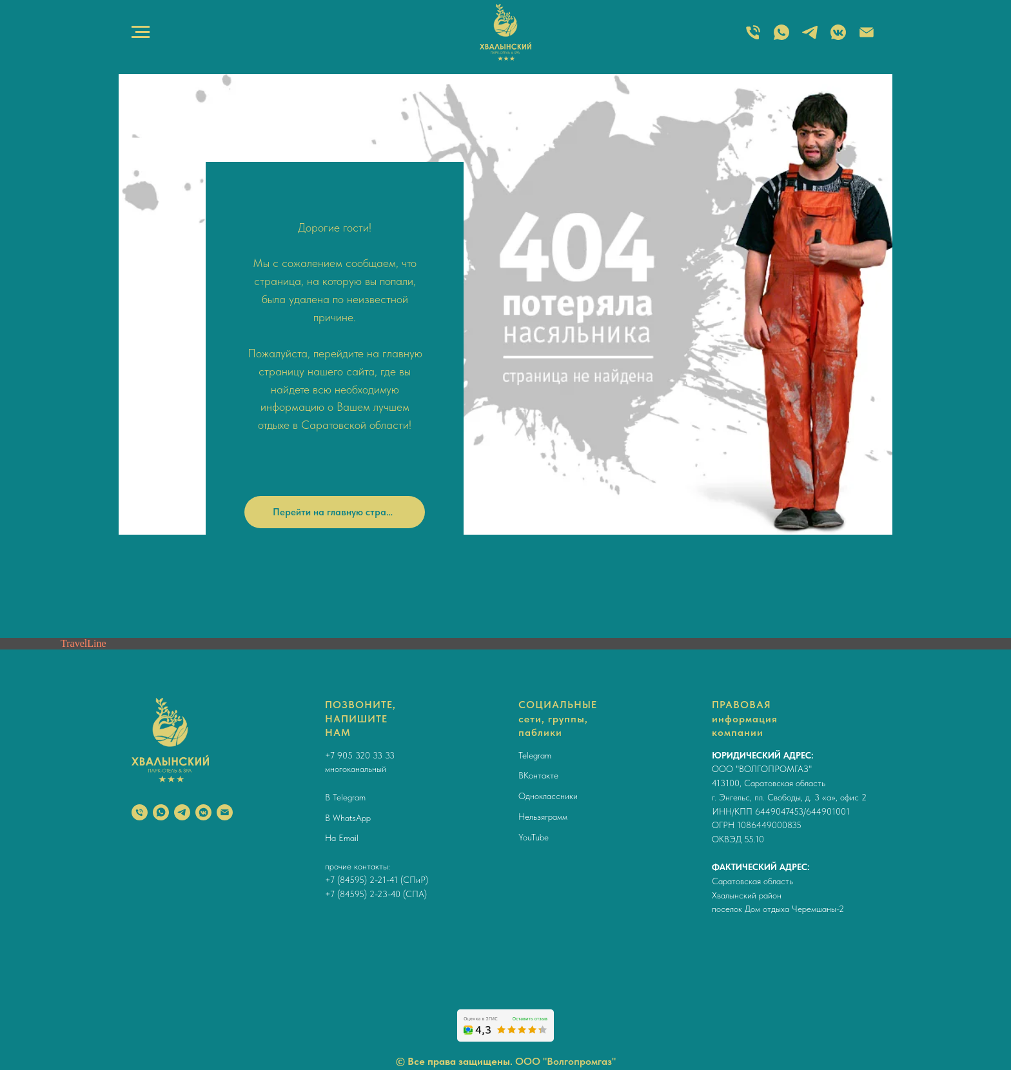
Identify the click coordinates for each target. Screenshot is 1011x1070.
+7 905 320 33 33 (360, 755)
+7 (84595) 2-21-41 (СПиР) (376, 880)
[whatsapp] (161, 812)
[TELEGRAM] (810, 38)
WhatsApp (352, 818)
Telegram (349, 797)
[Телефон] (140, 812)
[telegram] (182, 812)
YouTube (533, 837)
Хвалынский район (746, 895)
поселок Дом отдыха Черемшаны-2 (778, 909)
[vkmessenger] (203, 812)
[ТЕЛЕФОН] (753, 38)
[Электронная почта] (866, 38)
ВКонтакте (538, 775)
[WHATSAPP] (781, 38)
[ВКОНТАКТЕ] (838, 38)
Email (348, 838)
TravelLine (83, 643)
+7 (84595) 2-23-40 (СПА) (376, 894)
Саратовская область (752, 881)
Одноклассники (548, 796)
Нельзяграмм (542, 816)
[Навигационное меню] (141, 32)
